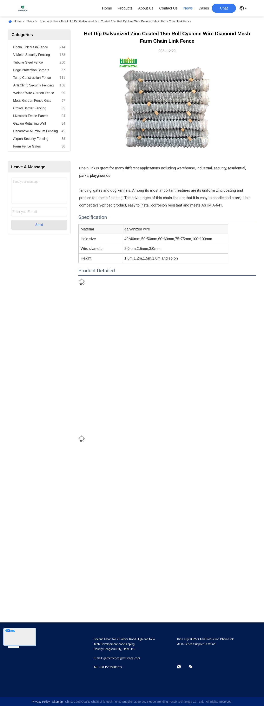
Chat (224, 8)
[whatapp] (182, 667)
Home (107, 8)
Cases (203, 8)
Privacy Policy (41, 701)
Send (39, 225)
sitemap (57, 701)
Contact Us (168, 8)
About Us (145, 8)
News (188, 8)
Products (125, 8)
